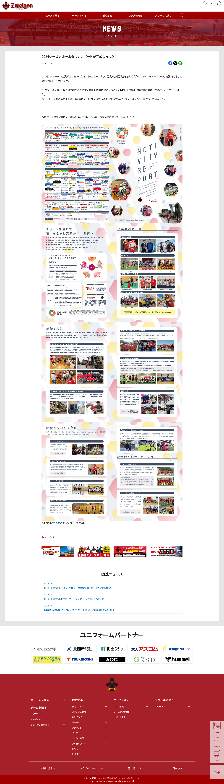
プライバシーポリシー (91, 768)
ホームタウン (52, 537)
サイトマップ (175, 768)
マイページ (212, 3)
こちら (91, 117)
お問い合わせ (48, 768)
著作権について (136, 768)
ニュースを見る (51, 15)
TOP (217, 772)
